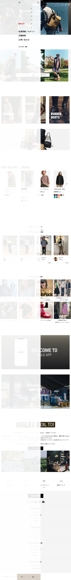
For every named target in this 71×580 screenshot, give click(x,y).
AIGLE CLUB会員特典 (35, 515)
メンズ (52, 121)
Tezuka (60, 259)
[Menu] (2, 5)
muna (43, 259)
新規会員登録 (35, 496)
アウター (11, 118)
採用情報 (35, 521)
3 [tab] (38, 80)
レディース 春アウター (27, 75)
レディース (58, 121)
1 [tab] (34, 33)
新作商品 (5, 118)
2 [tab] (36, 33)
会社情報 (35, 518)
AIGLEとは (35, 512)
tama (9, 259)
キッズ (35, 536)
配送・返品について (35, 549)
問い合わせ (35, 555)
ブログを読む (35, 448)
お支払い (35, 552)
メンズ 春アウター (45, 75)
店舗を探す (35, 393)
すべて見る (6, 121)
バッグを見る (35, 28)
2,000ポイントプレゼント (34, 2)
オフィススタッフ (12, 257)
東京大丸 (44, 257)
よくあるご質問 (35, 546)
